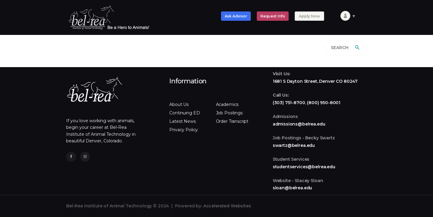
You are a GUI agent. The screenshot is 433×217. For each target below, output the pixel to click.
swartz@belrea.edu (294, 145)
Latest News (182, 121)
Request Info (272, 16)
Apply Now (309, 16)
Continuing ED (184, 113)
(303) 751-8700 (289, 102)
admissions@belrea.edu (299, 124)
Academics (227, 104)
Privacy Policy (183, 129)
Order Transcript (232, 121)
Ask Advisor (236, 16)
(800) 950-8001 (323, 102)
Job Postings (229, 113)
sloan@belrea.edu (292, 188)
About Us (179, 104)
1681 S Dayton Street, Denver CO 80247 (315, 81)
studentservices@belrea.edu (304, 166)
